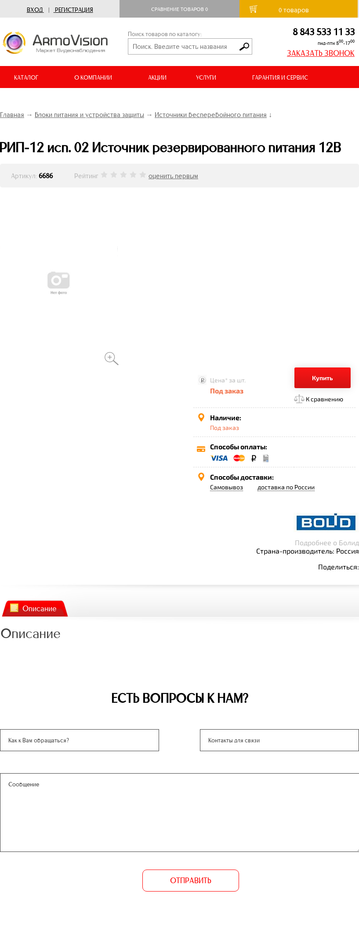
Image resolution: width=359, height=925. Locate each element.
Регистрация (74, 10)
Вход (35, 10)
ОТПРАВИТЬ (190, 880)
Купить (322, 378)
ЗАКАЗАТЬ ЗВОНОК (321, 53)
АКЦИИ (157, 77)
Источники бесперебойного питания (211, 114)
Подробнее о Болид (327, 542)
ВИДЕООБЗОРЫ (122, 99)
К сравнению (324, 399)
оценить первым (173, 176)
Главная (12, 114)
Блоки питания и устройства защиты (89, 114)
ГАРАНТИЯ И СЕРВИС (280, 77)
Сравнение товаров (179, 9)
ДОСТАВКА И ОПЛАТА (43, 99)
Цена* (219, 380)
